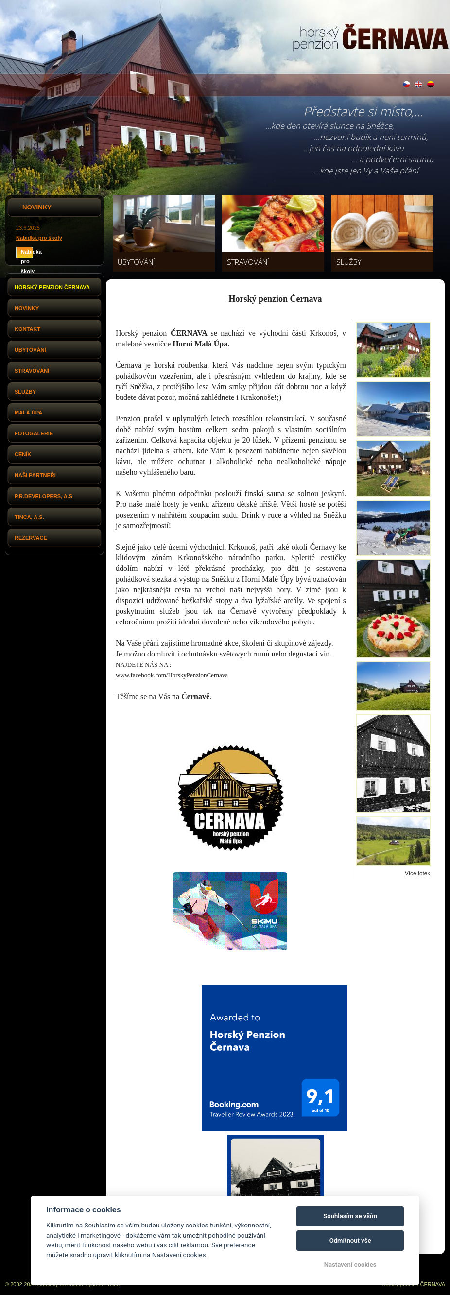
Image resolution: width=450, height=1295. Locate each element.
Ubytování (30, 350)
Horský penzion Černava (52, 287)
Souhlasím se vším (350, 1216)
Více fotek (417, 873)
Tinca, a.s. (29, 517)
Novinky (27, 308)
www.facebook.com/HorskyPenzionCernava (172, 675)
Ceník (23, 454)
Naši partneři (35, 475)
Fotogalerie (34, 433)
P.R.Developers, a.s (43, 496)
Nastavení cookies (350, 1264)
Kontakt (27, 329)
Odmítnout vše (350, 1240)
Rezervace (31, 538)
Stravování (32, 371)
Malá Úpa (28, 412)
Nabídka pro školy (39, 238)
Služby (25, 392)
